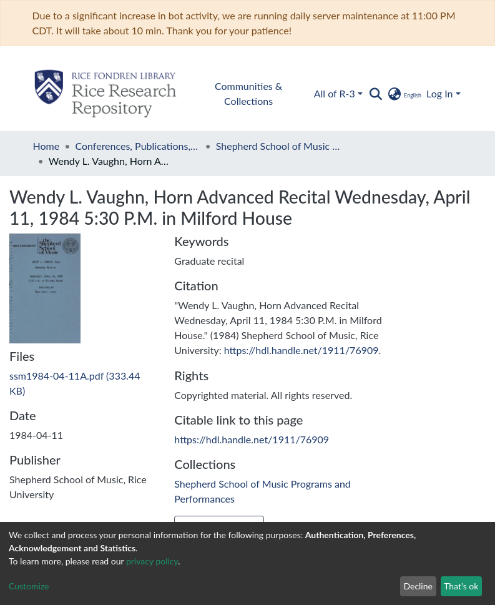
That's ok (461, 586)
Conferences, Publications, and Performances (137, 146)
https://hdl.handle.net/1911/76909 (301, 350)
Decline (418, 586)
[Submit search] (376, 94)
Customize (29, 586)
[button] (404, 93)
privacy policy (152, 561)
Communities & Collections (248, 93)
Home (46, 146)
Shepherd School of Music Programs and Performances (278, 146)
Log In (439, 93)
